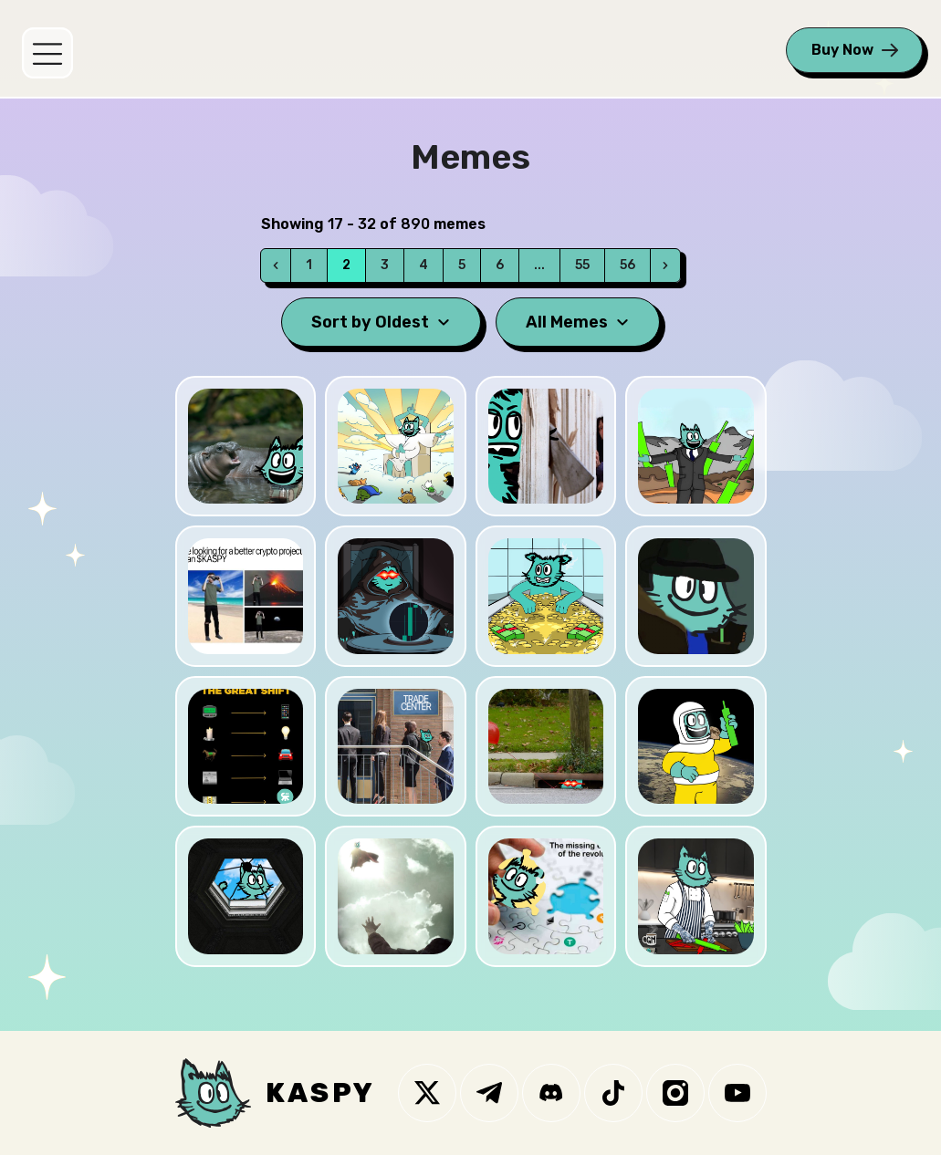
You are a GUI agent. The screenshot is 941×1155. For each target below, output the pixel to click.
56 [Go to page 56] (627, 265)
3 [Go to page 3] (385, 265)
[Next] (665, 265)
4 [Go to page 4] (423, 265)
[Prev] (275, 265)
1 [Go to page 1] (309, 265)
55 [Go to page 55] (582, 265)
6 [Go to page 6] (500, 265)
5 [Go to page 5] (461, 265)
